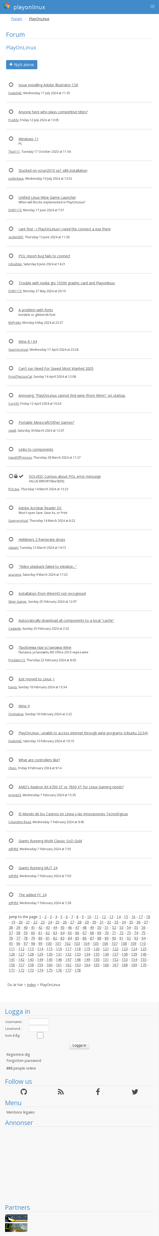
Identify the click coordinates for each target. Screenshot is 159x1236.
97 (26, 943)
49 (92, 927)
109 (133, 943)
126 (12, 954)
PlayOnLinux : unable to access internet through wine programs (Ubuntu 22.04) (83, 733)
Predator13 (16, 660)
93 (136, 938)
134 (87, 954)
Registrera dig (18, 1054)
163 (78, 964)
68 (92, 932)
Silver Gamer (17, 601)
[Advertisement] (79, 1165)
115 (49, 948)
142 (21, 959)
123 (125, 948)
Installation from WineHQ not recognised (52, 593)
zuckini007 (15, 237)
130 (49, 954)
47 (77, 927)
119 (87, 948)
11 (96, 916)
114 (40, 948)
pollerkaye (16, 178)
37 (146, 922)
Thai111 (14, 151)
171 (12, 970)
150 (96, 959)
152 (115, 959)
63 (55, 932)
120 (96, 948)
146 (59, 959)
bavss (12, 687)
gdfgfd (13, 849)
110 (143, 943)
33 (116, 922)
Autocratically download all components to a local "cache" (66, 620)
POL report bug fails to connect (44, 256)
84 (70, 938)
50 (99, 927)
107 (115, 943)
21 (28, 922)
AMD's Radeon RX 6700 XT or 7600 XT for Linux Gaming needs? (71, 786)
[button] (152, 6)
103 (77, 943)
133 (78, 954)
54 (129, 927)
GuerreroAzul (18, 349)
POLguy (13, 489)
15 (126, 916)
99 (40, 943)
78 (26, 938)
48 (85, 927)
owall (12, 430)
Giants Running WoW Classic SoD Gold (50, 840)
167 (115, 964)
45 (62, 927)
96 (18, 943)
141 (12, 959)
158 (31, 964)
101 (58, 943)
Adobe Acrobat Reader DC (40, 507)
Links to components (36, 449)
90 (114, 938)
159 (40, 964)
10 (89, 916)
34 (124, 922)
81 (48, 938)
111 (12, 948)
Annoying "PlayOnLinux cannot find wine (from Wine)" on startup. (72, 395)
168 (125, 964)
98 (33, 943)
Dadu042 (15, 93)
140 (143, 954)
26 (65, 922)
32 (109, 922)
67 (85, 932)
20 (21, 922)
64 (62, 932)
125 (143, 948)
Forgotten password (23, 1060)
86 (85, 938)
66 (77, 932)
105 (96, 943)
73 (129, 932)
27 (72, 922)
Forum (16, 18)
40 (26, 927)
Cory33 (13, 403)
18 (148, 916)
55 (136, 927)
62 (48, 932)
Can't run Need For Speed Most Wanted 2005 (56, 368)
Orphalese (16, 714)
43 (48, 927)
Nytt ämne (21, 64)
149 (87, 959)
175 (49, 970)
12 (104, 916)
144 (40, 959)
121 (106, 948)
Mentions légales (20, 1112)
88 (99, 938)
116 (59, 948)
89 (107, 938)
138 (125, 954)
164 (87, 964)
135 (96, 954)
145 (49, 959)
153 (125, 959)
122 (115, 948)
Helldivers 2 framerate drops (42, 539)
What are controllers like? (39, 759)
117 (68, 948)
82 (55, 938)
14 (119, 916)
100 (49, 943)
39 (18, 927)
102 (68, 943)
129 (40, 954)
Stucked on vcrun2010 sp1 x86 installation (53, 170)
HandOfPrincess (20, 457)
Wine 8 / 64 (28, 341)
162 (68, 964)
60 (33, 932)
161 (59, 964)
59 (26, 932)
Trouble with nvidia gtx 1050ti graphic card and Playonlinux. (67, 282)
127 (21, 954)
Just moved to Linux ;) (36, 679)
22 (35, 922)
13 (111, 916)
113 (31, 948)
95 (11, 943)
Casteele (14, 628)
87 (92, 938)
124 (134, 948)
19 (13, 922)
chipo (12, 768)
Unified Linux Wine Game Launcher (47, 197)
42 (40, 927)
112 (21, 948)
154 (134, 959)
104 (86, 943)
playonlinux (24, 6)
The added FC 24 (32, 894)
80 (40, 938)
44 (55, 927)
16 (133, 916)
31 (102, 922)
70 (107, 932)
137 (115, 954)
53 (121, 927)
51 (107, 927)
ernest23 (14, 795)
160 (49, 964)
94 (143, 938)
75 (143, 932)
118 (78, 948)
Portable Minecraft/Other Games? (46, 422)
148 (78, 959)
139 (134, 954)
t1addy (13, 120)
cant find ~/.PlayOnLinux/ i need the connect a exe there (65, 229)
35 (131, 922)
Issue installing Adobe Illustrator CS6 (48, 84)
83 (62, 938)
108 (124, 943)
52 (114, 927)
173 (31, 970)
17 (141, 916)
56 (143, 927)
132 (68, 954)
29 (87, 922)
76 (11, 938)
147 (68, 959)
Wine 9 (24, 706)
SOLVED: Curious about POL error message (65, 476)
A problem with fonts (36, 309)
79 (33, 938)
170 (143, 964)
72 (121, 932)
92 (129, 938)
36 (138, 922)
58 (18, 932)
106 (105, 943)
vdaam (13, 547)
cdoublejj (15, 264)
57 (11, 932)
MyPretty (14, 322)
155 (143, 959)
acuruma (14, 574)
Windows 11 (29, 138)
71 (114, 932)
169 (134, 964)
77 (18, 938)
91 (121, 938)
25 (57, 922)
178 (78, 970)
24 (50, 922)
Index (31, 984)
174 (40, 970)
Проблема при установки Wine (45, 647)
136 (106, 954)
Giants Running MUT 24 (38, 867)
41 (33, 927)
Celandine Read (19, 822)
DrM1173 (15, 210)
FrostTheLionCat (20, 376)
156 (12, 964)
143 (31, 959)
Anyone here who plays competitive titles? (53, 111)
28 (79, 922)
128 (31, 954)
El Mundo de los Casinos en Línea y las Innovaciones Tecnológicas (73, 813)
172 (21, 970)
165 (96, 964)
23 (43, 922)
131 (59, 954)
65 (70, 932)
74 (136, 932)
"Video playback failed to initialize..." (48, 566)
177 (68, 970)
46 (70, 927)
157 (21, 964)
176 (59, 970)
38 (11, 927)
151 (106, 959)
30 (94, 922)
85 (77, 938)
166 (106, 964)
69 (99, 932)
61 (40, 932)
